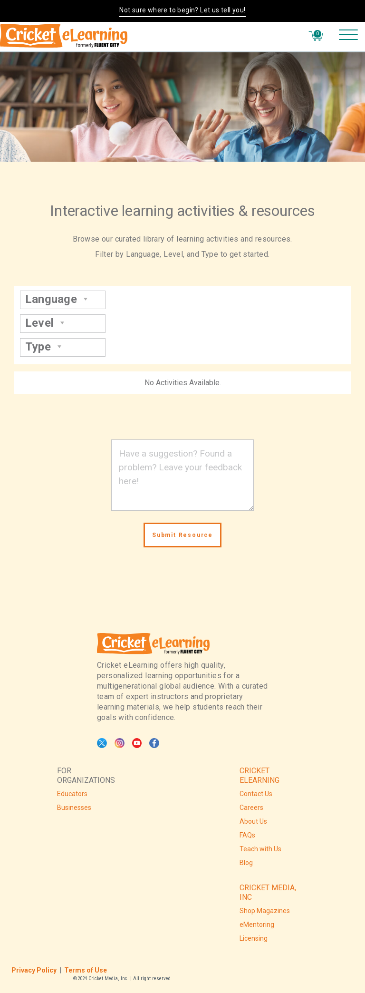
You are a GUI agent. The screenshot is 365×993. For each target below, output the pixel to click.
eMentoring (257, 924)
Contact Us (256, 794)
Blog (246, 862)
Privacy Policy (34, 970)
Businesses (74, 807)
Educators (72, 794)
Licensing (254, 938)
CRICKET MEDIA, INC (268, 892)
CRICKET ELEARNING (259, 775)
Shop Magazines (265, 911)
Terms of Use (85, 970)
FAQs (247, 835)
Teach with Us (260, 849)
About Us (253, 821)
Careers (251, 807)
